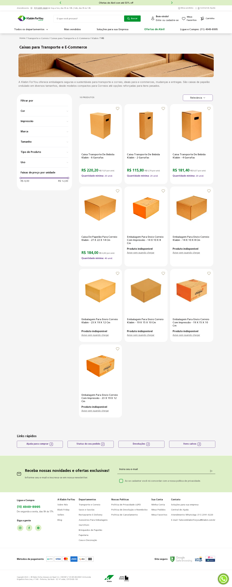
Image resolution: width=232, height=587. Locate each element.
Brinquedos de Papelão (90, 530)
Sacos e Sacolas (87, 510)
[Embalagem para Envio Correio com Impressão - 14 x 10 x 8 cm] (146, 226)
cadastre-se (172, 20)
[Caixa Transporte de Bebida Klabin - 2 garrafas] (146, 144)
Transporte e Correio (38, 38)
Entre (158, 20)
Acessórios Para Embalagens (93, 520)
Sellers (60, 515)
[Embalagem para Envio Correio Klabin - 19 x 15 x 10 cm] (146, 305)
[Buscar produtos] (132, 18)
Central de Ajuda (180, 510)
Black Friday (63, 510)
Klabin (95, 38)
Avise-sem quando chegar (140, 252)
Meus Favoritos (159, 515)
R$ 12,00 (63, 181)
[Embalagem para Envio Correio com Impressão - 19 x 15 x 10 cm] (192, 305)
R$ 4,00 (25, 181)
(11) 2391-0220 (41, 8)
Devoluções (141, 444)
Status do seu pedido (91, 444)
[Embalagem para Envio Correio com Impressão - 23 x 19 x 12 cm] (100, 381)
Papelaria (83, 535)
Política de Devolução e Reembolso (129, 510)
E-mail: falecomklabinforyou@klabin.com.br (193, 520)
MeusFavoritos (192, 18)
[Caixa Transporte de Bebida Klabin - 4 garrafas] (192, 144)
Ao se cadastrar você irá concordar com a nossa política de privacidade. (163, 480)
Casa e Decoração (88, 540)
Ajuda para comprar (39, 444)
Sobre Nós (62, 505)
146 (102, 38)
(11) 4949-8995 (28, 507)
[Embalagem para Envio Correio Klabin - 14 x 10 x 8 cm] (192, 226)
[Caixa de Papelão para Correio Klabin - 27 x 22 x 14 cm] (100, 226)
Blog (59, 520)
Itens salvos (192, 444)
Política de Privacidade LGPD (126, 505)
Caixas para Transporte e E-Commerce (70, 38)
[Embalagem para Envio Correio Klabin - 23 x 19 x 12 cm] (100, 305)
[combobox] (97, 18)
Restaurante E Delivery (90, 515)
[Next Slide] (172, 2)
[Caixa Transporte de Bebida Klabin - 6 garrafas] (100, 144)
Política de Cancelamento (124, 515)
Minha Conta (158, 505)
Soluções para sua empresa (184, 505)
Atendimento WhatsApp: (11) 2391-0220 (192, 515)
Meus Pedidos (158, 510)
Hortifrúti (84, 525)
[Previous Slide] (60, 2)
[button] (44, 111)
